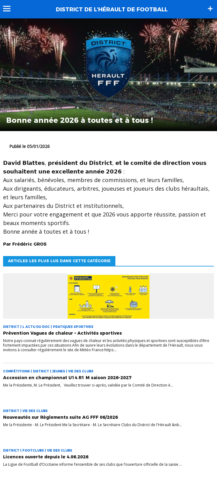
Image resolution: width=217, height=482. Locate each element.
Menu (9, 8)
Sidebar (210, 8)
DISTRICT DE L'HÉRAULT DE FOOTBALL (112, 9)
